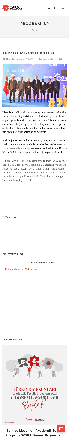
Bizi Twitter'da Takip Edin (43, 262)
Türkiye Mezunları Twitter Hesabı (23, 269)
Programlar (48, 59)
